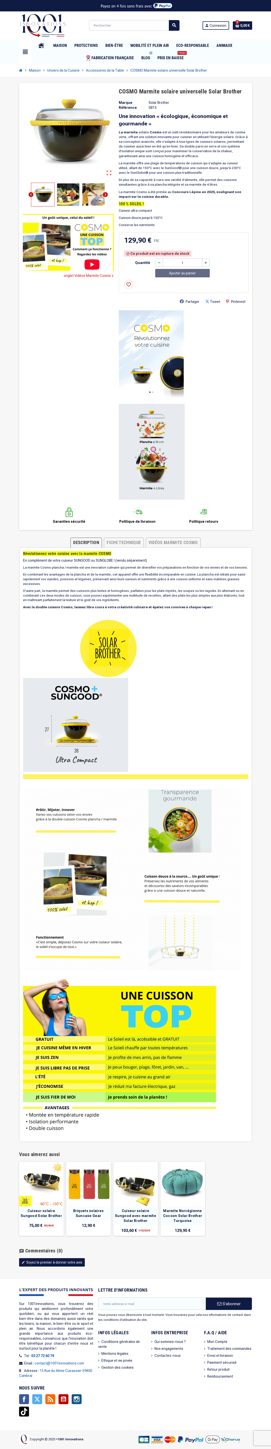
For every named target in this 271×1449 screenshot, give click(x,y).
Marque (125, 103)
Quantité (142, 263)
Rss (50, 1399)
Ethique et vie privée (116, 1360)
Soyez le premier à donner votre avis (52, 1262)
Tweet (212, 301)
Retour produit (218, 1369)
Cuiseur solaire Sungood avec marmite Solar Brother (135, 1216)
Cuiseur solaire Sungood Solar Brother (41, 1213)
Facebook (24, 1399)
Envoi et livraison (220, 1356)
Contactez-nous (167, 1356)
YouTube (63, 1399)
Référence (128, 108)
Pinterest (235, 301)
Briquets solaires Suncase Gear (88, 1213)
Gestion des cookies (117, 1367)
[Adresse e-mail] (152, 1304)
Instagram (77, 1399)
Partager (189, 301)
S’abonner (229, 1303)
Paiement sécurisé (222, 1362)
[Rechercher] (134, 25)
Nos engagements (168, 1349)
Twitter (37, 1399)
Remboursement (220, 1376)
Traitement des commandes (229, 1349)
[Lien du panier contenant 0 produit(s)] (242, 25)
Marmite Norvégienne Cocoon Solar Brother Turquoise (182, 1216)
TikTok (24, 1412)
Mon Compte (217, 1342)
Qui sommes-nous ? (170, 1342)
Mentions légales (114, 1354)
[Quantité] (182, 263)
